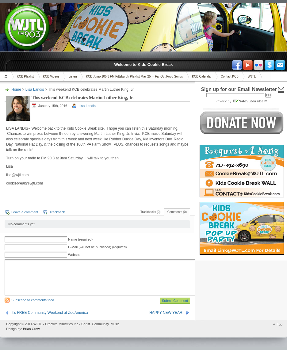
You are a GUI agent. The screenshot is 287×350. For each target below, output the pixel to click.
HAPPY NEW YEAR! (166, 312)
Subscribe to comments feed (32, 300)
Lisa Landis (34, 89)
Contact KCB (230, 76)
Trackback (57, 212)
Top (279, 324)
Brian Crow (31, 329)
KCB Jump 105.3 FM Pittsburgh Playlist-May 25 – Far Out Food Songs (134, 76)
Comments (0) (177, 212)
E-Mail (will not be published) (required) (97, 247)
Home (7, 76)
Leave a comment (24, 212)
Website (74, 255)
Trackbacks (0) (150, 212)
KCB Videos (51, 76)
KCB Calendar (202, 76)
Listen (73, 76)
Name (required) (80, 239)
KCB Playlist (25, 76)
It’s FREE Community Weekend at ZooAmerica (49, 312)
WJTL (252, 76)
